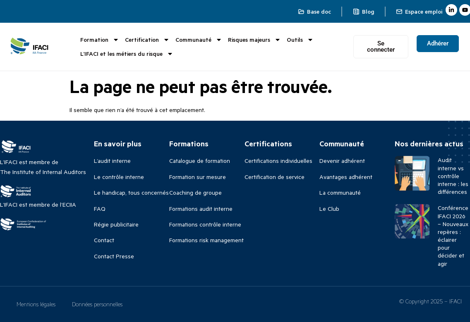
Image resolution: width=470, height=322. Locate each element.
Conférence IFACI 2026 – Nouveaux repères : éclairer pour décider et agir (453, 235)
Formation (99, 40)
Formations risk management (206, 240)
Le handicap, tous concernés (131, 192)
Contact (104, 240)
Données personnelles (97, 304)
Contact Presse (114, 256)
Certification (147, 40)
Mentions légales (36, 304)
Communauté (198, 40)
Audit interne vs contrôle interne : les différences (453, 176)
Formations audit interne (201, 208)
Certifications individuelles (278, 161)
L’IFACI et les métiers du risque (126, 54)
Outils (300, 40)
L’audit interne (112, 161)
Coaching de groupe (195, 192)
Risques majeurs (254, 40)
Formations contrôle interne (205, 224)
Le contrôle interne (119, 177)
